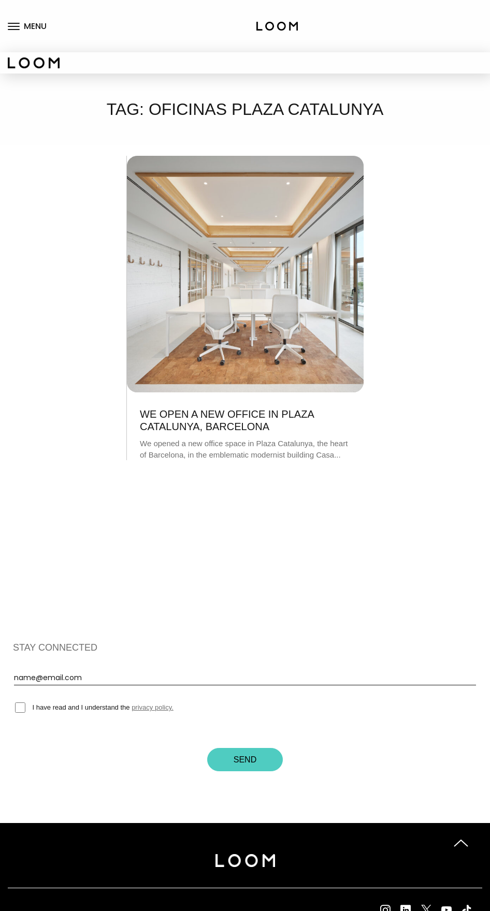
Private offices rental (459, 37)
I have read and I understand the (94, 707)
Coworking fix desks (465, 10)
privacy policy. (153, 707)
